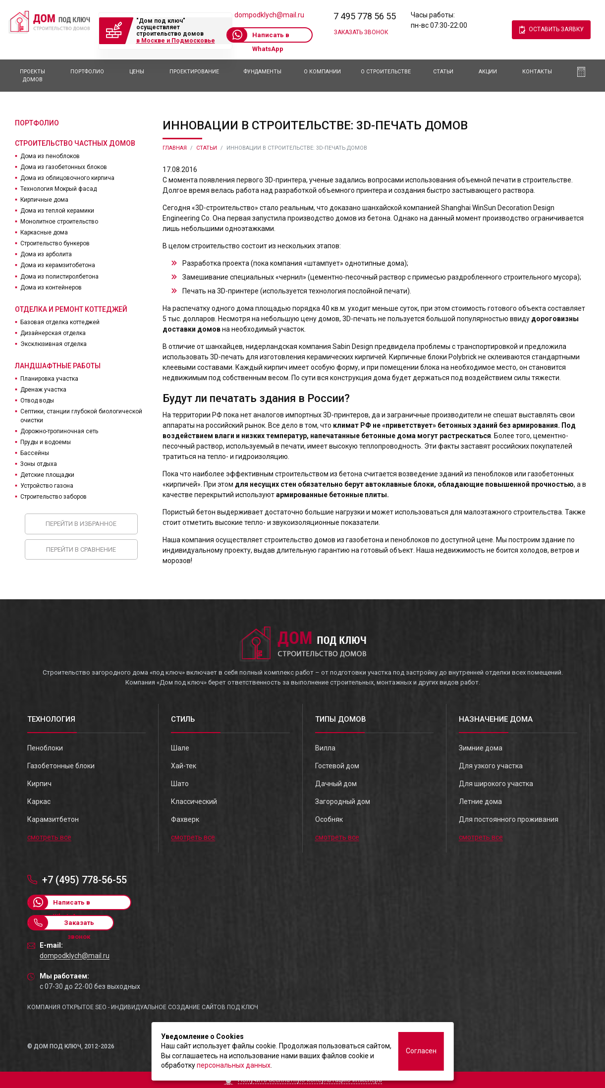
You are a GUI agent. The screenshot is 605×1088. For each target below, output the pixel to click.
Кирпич (39, 784)
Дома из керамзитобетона (57, 265)
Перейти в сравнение (81, 549)
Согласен (421, 1051)
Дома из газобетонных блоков (63, 167)
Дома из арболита (46, 254)
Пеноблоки (45, 748)
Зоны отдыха (38, 463)
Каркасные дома (44, 232)
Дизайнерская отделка (53, 333)
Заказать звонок (361, 32)
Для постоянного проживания (508, 819)
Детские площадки (47, 474)
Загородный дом (342, 801)
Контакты (537, 71)
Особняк (329, 819)
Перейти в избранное (81, 523)
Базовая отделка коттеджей (60, 322)
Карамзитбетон (53, 819)
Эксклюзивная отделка (53, 344)
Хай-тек (183, 766)
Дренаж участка (43, 389)
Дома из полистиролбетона (59, 276)
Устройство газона (46, 485)
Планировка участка (49, 378)
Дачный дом (336, 784)
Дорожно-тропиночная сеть (59, 431)
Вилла (325, 748)
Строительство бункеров (55, 243)
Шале (180, 748)
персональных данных (234, 1065)
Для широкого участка (496, 784)
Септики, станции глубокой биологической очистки (81, 416)
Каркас (39, 801)
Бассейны (34, 453)
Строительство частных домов (75, 143)
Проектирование (194, 71)
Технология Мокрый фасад (58, 188)
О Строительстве (386, 71)
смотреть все (49, 837)
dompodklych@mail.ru (269, 15)
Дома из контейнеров (51, 287)
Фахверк (185, 819)
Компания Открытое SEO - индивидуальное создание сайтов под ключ (142, 1007)
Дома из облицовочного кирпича (67, 177)
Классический (194, 801)
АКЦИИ (488, 71)
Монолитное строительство (59, 221)
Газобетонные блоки (61, 766)
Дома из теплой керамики (57, 210)
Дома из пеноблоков (50, 156)
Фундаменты (262, 71)
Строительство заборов (53, 496)
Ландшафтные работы (58, 366)
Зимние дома (480, 748)
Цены (136, 71)
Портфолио (87, 71)
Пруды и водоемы (45, 442)
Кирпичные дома (44, 199)
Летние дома (480, 801)
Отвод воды (37, 400)
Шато (180, 784)
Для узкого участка (491, 766)
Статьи (443, 71)
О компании (322, 71)
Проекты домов (32, 75)
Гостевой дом (337, 766)
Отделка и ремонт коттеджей (71, 309)
